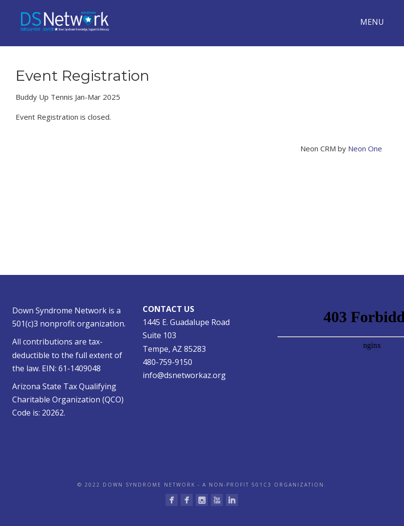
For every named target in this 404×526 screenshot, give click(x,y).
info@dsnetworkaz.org (184, 375)
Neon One (365, 148)
